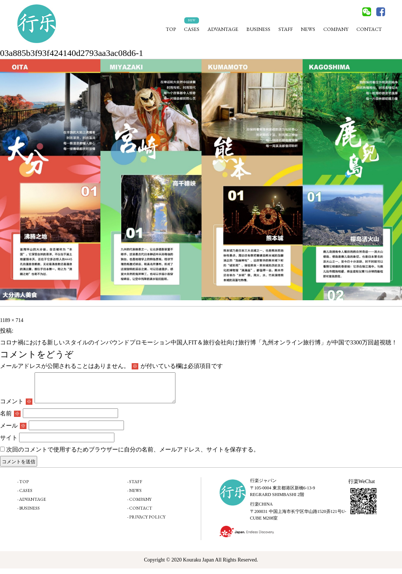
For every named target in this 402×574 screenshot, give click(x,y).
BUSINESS (258, 29)
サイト (9, 443)
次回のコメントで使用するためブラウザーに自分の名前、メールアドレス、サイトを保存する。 (132, 455)
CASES (191, 29)
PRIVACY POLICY (147, 522)
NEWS (308, 29)
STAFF (285, 29)
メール (13, 431)
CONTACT (369, 29)
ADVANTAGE (222, 29)
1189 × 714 (11, 320)
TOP (171, 29)
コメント (16, 407)
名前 (10, 419)
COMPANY (335, 29)
